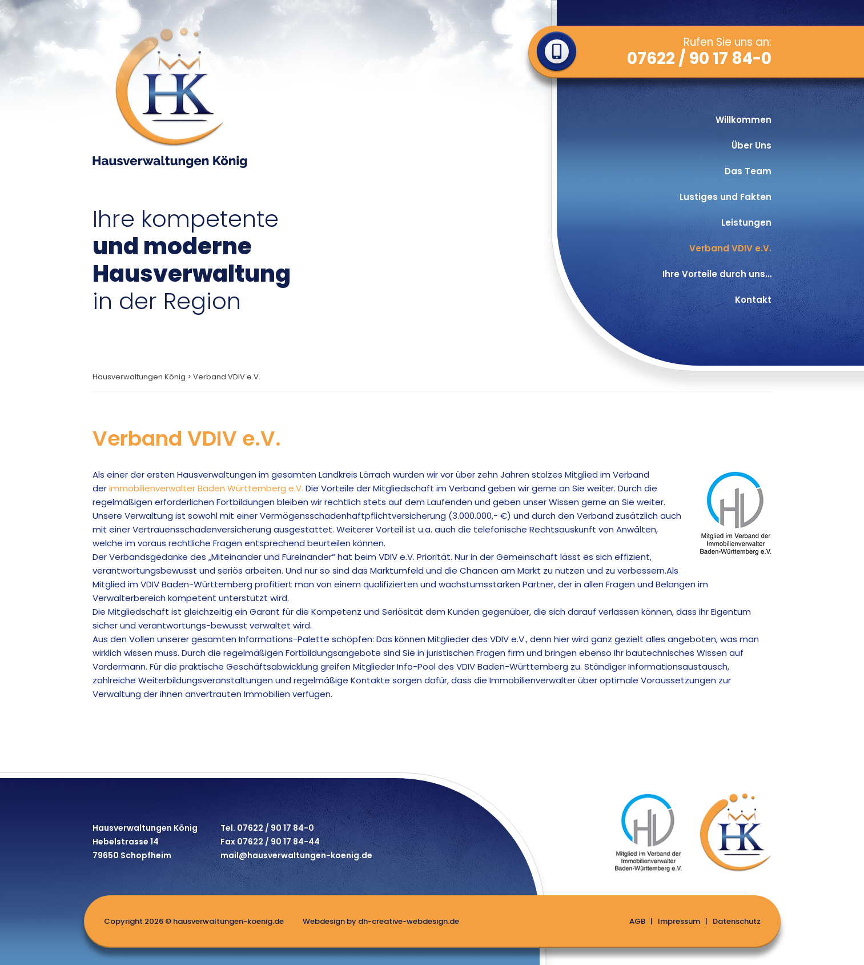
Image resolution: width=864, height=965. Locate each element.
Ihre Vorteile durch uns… (716, 274)
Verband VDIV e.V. (730, 248)
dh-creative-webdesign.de (408, 921)
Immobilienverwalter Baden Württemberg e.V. (206, 488)
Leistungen (746, 223)
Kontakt (753, 300)
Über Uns (751, 145)
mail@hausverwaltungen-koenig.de (296, 856)
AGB (637, 921)
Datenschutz (737, 921)
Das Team (748, 171)
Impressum (679, 921)
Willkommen (743, 120)
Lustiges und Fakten (725, 197)
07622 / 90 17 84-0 (699, 59)
